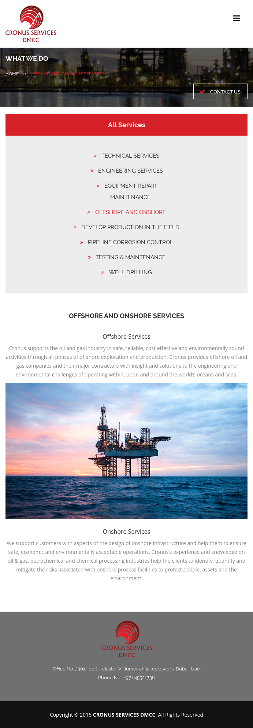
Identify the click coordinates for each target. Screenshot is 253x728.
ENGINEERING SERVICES (130, 171)
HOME (12, 73)
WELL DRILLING (130, 272)
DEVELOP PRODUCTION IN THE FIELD (130, 227)
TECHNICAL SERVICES (130, 155)
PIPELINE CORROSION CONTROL (130, 242)
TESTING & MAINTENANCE (130, 257)
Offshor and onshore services (66, 73)
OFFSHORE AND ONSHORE (130, 212)
